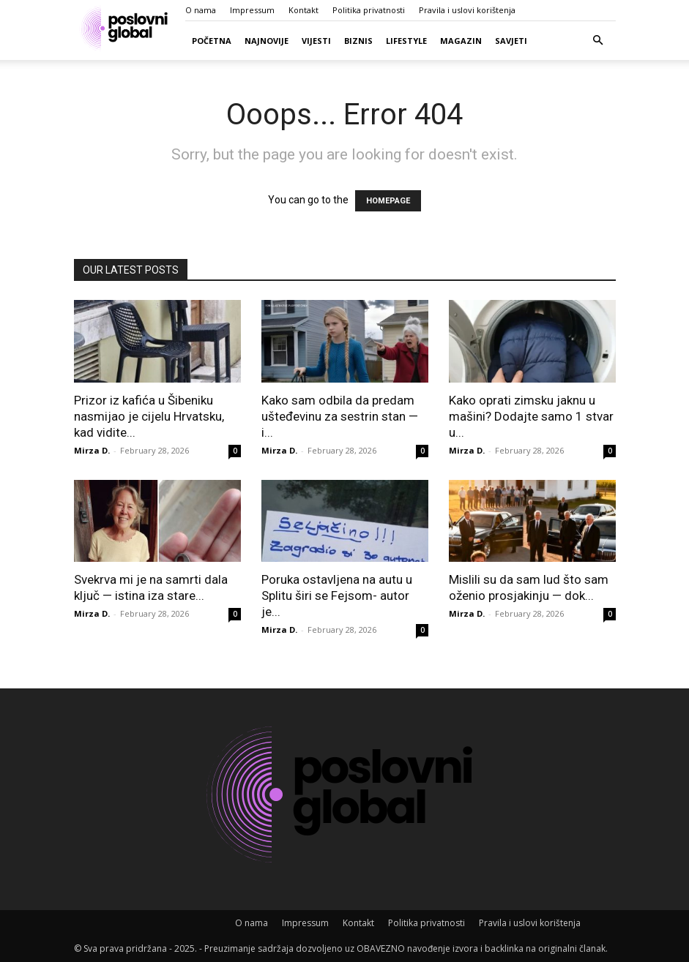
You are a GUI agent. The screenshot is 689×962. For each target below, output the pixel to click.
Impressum (252, 9)
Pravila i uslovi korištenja (467, 9)
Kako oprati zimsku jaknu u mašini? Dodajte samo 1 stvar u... (531, 416)
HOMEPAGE (388, 201)
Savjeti (511, 40)
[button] (598, 41)
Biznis (358, 40)
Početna (211, 40)
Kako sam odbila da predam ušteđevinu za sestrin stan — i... (339, 416)
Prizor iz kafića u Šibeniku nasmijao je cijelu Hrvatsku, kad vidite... (149, 416)
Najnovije (266, 40)
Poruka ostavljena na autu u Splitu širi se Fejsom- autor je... (336, 595)
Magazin (461, 40)
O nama (200, 9)
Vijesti (316, 40)
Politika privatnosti (368, 9)
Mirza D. (92, 450)
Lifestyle (406, 40)
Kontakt (303, 9)
